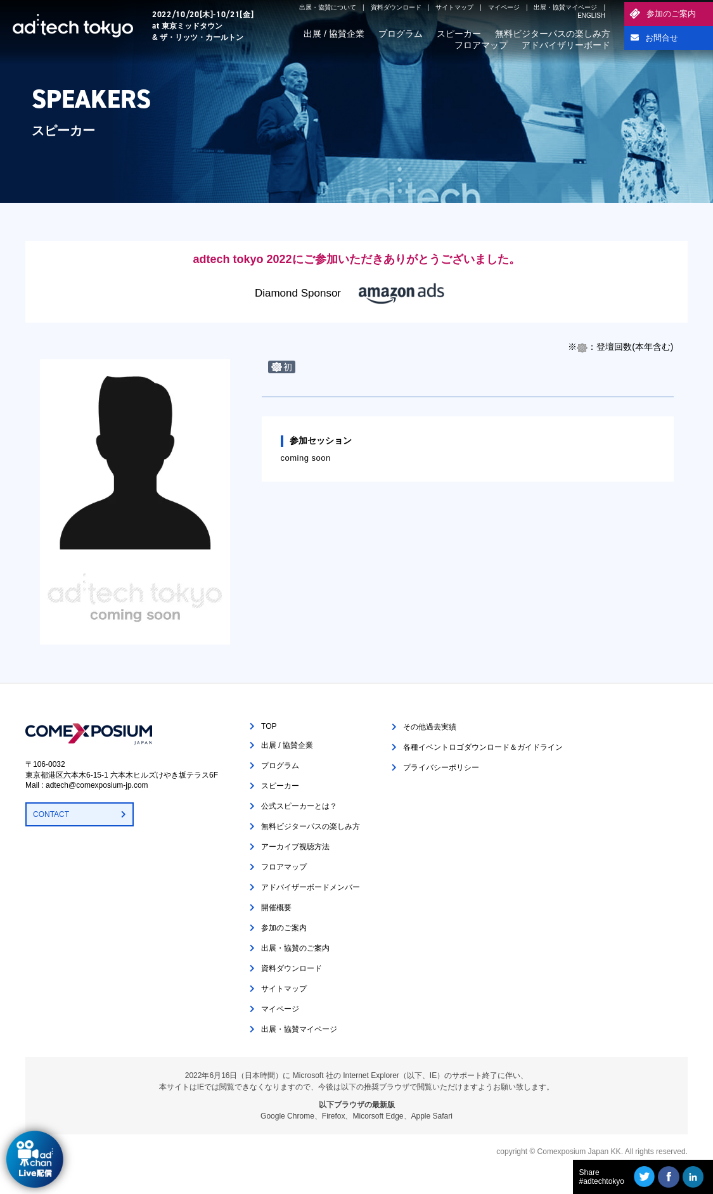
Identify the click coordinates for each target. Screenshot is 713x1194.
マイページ (504, 7)
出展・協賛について (327, 7)
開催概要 (276, 907)
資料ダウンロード (396, 7)
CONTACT (51, 814)
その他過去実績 (429, 726)
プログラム (400, 34)
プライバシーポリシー (441, 767)
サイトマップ (454, 7)
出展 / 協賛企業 (334, 34)
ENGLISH (591, 15)
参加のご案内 (671, 13)
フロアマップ (481, 45)
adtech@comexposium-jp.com (97, 785)
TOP (268, 726)
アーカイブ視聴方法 (295, 846)
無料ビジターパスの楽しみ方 (552, 34)
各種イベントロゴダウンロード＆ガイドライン (483, 747)
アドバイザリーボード (566, 45)
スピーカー (459, 34)
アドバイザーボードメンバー (310, 887)
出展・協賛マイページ (565, 7)
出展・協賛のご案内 (295, 948)
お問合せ (661, 37)
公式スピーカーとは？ (299, 806)
